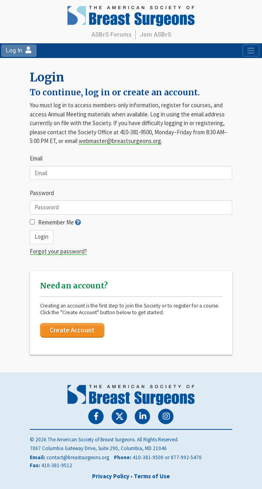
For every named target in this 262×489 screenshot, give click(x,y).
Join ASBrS (155, 34)
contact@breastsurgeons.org (77, 457)
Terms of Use (152, 476)
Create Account (72, 330)
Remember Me (56, 222)
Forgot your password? (58, 251)
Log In (18, 50)
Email (36, 158)
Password (42, 193)
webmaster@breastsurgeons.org (120, 141)
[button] (78, 222)
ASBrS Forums (111, 34)
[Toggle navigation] (251, 50)
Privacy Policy (110, 476)
